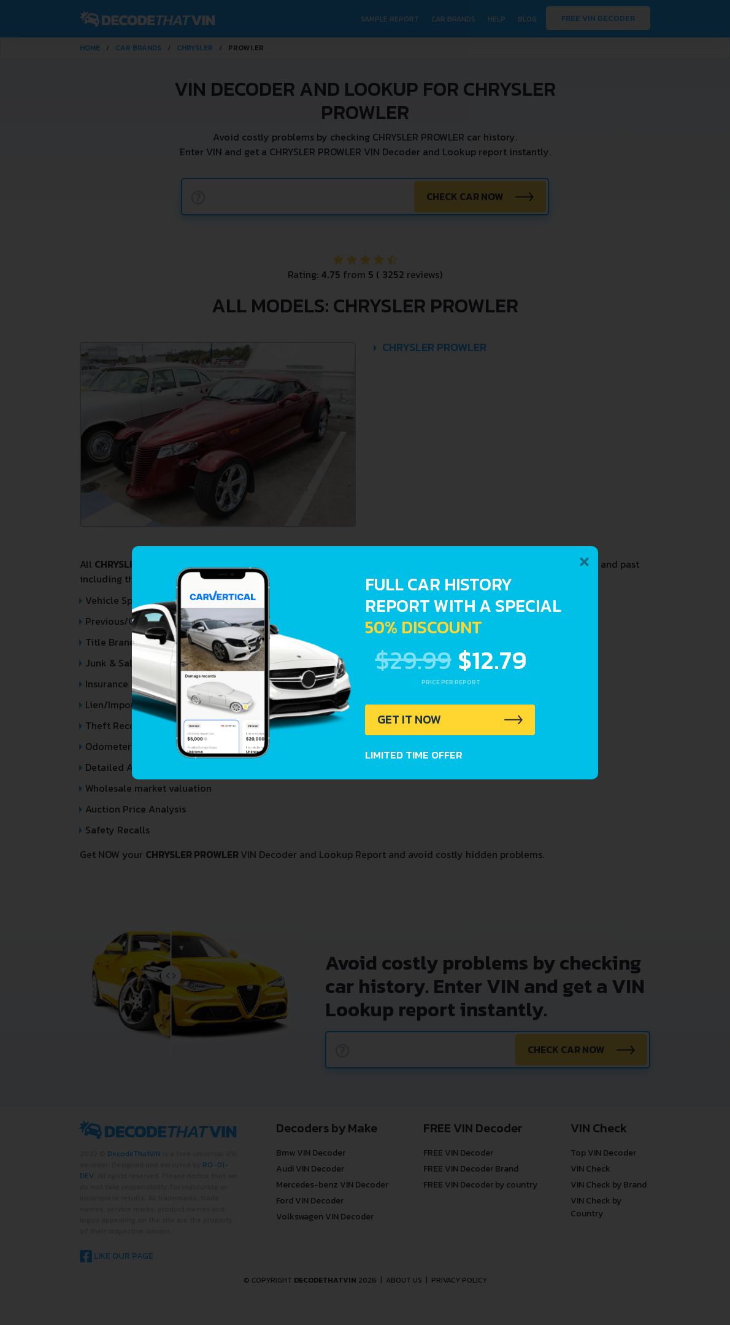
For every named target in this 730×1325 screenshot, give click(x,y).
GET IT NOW (410, 720)
